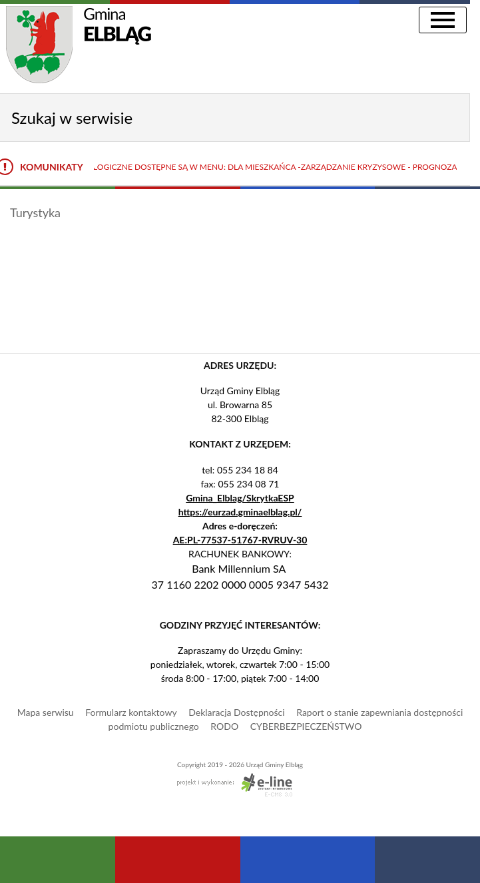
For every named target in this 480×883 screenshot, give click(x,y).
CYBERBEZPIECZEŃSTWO (306, 726)
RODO (224, 726)
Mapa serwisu (45, 712)
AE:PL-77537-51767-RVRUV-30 (240, 539)
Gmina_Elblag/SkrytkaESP (240, 497)
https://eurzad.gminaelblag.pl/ (240, 511)
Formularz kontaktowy (130, 712)
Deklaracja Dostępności (236, 712)
